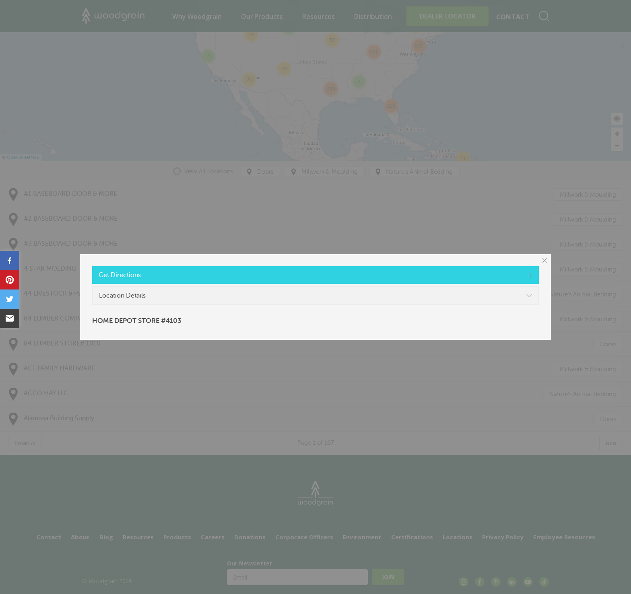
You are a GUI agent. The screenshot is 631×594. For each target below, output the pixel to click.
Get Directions (120, 275)
